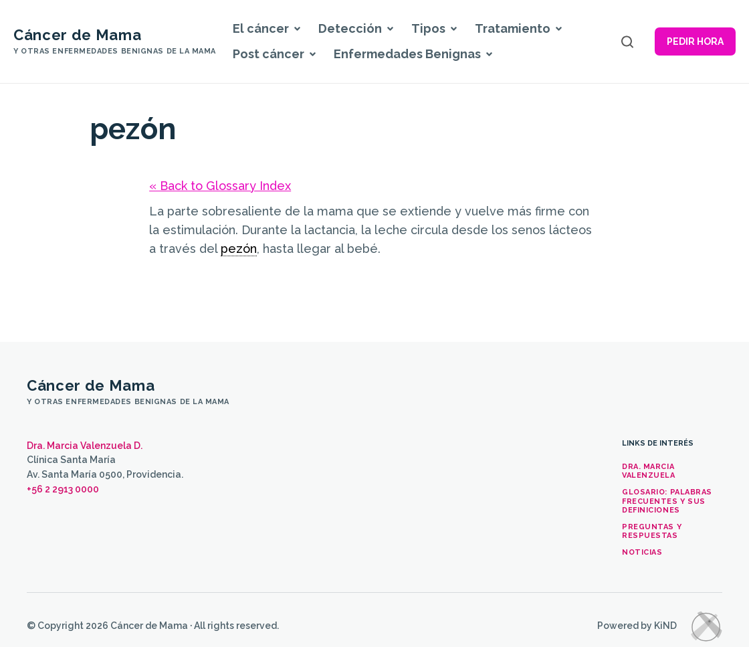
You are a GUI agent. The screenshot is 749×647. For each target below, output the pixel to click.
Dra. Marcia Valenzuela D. (84, 445)
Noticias (642, 552)
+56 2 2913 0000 (63, 489)
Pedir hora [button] (695, 41)
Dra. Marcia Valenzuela (648, 471)
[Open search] (627, 41)
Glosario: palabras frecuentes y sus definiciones (667, 501)
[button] (297, 28)
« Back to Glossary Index (220, 186)
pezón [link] (239, 249)
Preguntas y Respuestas (651, 531)
